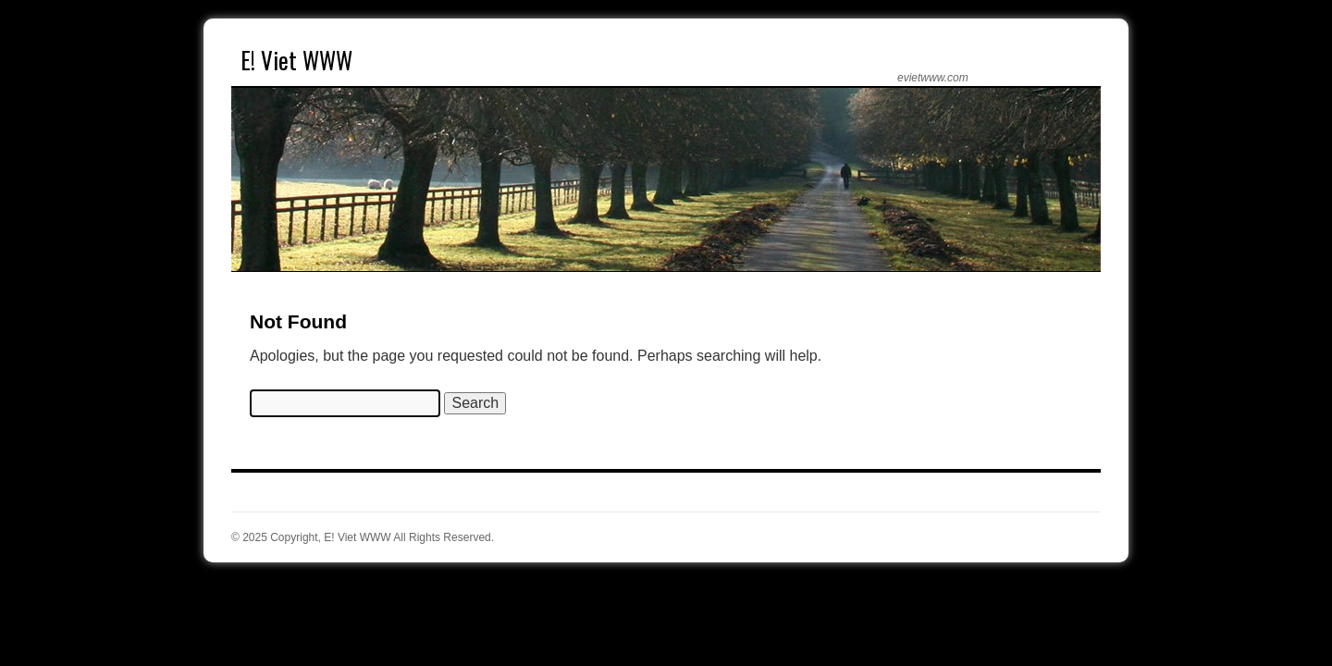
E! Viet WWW (296, 60)
